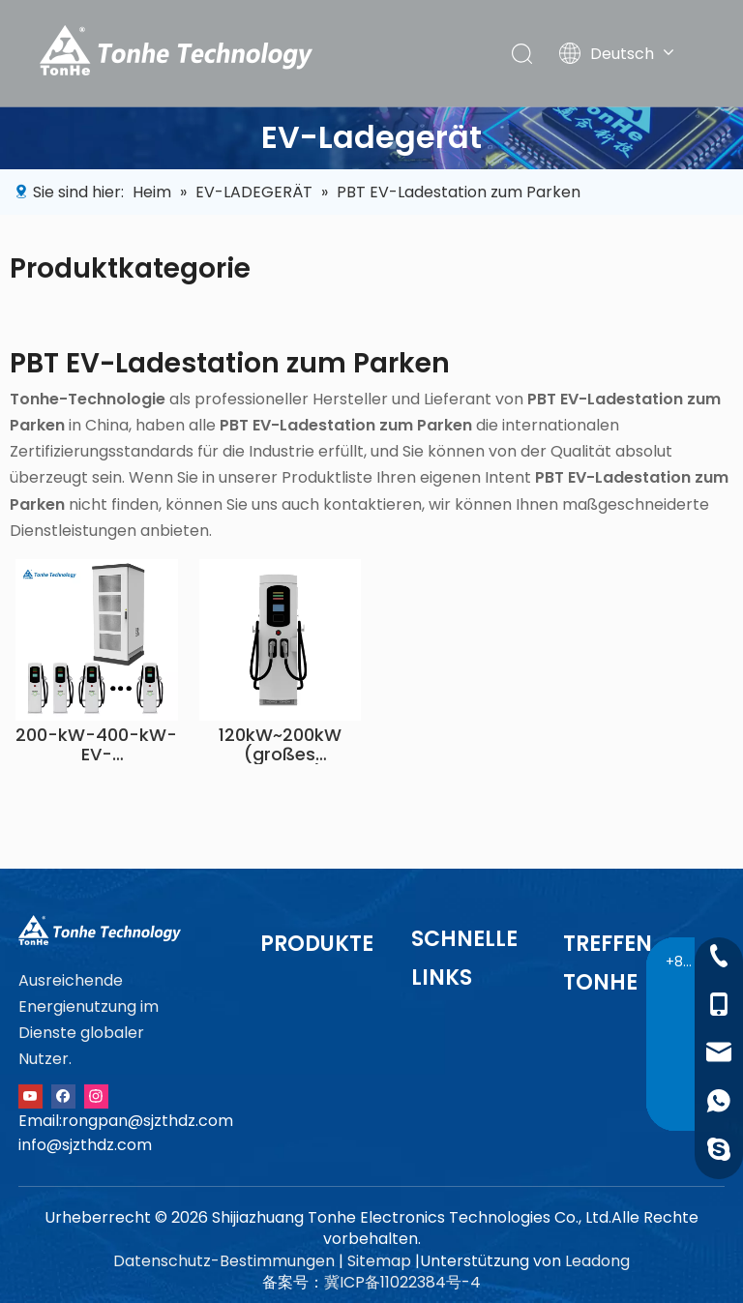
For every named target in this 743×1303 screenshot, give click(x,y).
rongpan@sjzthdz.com (147, 1121)
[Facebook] (63, 1094)
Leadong (597, 1261)
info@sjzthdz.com (85, 1145)
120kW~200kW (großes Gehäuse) (280, 745)
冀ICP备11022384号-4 (402, 1282)
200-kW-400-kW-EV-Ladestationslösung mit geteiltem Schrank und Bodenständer (96, 745)
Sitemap (379, 1261)
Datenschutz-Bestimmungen (224, 1261)
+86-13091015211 (682, 961)
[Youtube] (30, 1094)
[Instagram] (96, 1094)
